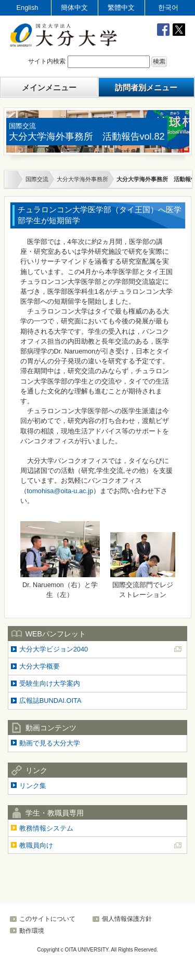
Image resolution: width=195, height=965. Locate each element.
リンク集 (32, 786)
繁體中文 (121, 7)
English (27, 7)
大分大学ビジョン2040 (53, 649)
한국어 (168, 7)
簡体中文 (74, 7)
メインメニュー (49, 87)
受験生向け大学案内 (49, 683)
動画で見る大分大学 (49, 743)
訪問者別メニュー (146, 87)
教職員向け (36, 845)
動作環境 (31, 931)
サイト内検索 (47, 61)
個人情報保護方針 (127, 919)
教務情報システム (46, 828)
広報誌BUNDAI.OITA (50, 700)
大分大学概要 (39, 666)
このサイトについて (47, 919)
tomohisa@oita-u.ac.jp (60, 491)
